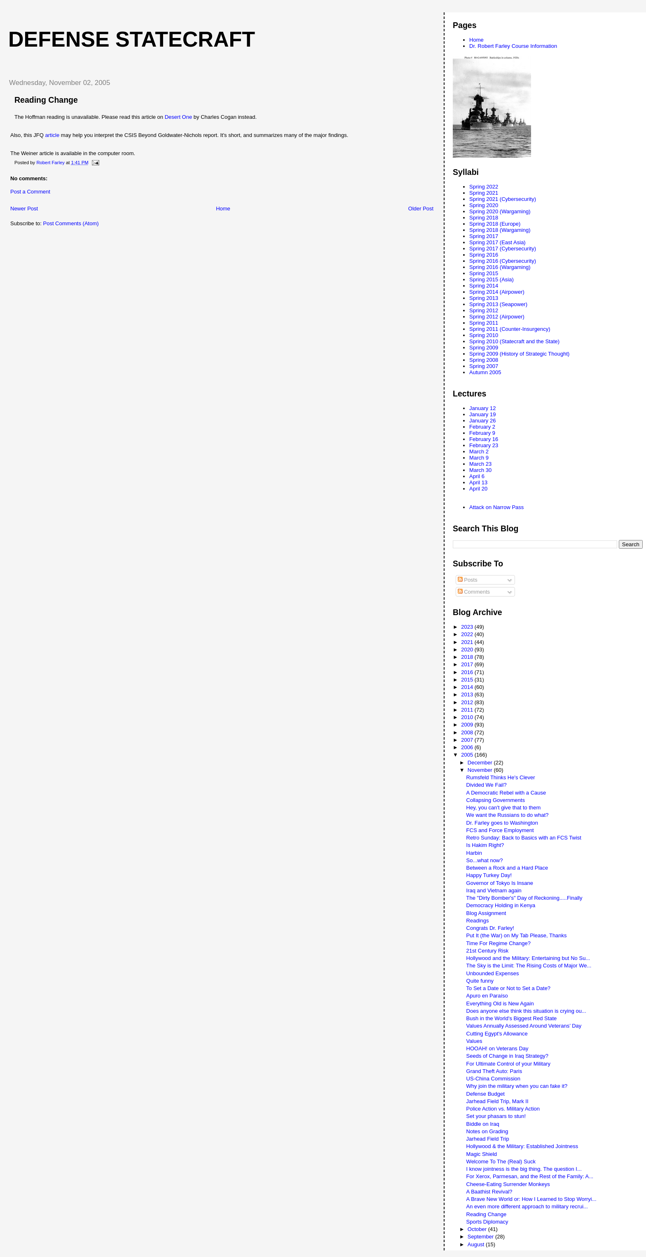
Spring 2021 (483, 193)
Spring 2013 (483, 298)
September (481, 1236)
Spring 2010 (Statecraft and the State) (514, 341)
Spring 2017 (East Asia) (497, 242)
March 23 (480, 464)
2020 (468, 649)
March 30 (480, 470)
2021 (468, 642)
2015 (468, 680)
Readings (477, 920)
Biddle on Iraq (482, 1124)
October (478, 1229)
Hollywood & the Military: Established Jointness (522, 1146)
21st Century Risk (487, 951)
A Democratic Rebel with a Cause (506, 793)
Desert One (178, 117)
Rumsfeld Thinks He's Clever (500, 777)
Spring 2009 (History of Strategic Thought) (519, 354)
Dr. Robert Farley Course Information (513, 46)
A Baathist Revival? (489, 1192)
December (481, 762)
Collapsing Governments (495, 800)
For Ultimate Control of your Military (508, 1064)
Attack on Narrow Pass (496, 507)
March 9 (479, 458)
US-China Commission (493, 1078)
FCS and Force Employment (500, 830)
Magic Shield (481, 1154)
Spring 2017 (483, 236)
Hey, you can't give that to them (503, 807)
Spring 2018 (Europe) (494, 224)
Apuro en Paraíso (487, 996)
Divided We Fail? (486, 785)
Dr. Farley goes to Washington (502, 823)
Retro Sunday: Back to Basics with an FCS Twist (523, 838)
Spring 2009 (483, 347)
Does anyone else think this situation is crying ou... (526, 1011)
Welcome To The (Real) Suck (501, 1161)
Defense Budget (485, 1094)
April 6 (477, 476)
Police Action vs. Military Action (503, 1109)
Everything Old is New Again (500, 1003)
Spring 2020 (483, 205)
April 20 (478, 489)
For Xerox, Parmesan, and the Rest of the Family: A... (530, 1176)
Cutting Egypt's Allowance (497, 1034)
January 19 (482, 414)
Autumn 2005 (485, 372)
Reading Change (486, 1214)
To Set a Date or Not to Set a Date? (508, 988)
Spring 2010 (483, 335)
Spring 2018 (483, 218)
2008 (468, 732)
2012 (468, 702)
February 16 (483, 439)
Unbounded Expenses (492, 973)
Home (223, 208)
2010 (468, 717)
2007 (468, 740)
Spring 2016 (483, 255)
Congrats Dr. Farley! (490, 928)
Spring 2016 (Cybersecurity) (502, 261)
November (481, 770)
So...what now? (484, 860)
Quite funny (480, 981)
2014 (468, 687)
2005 (468, 755)
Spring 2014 (483, 286)
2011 (468, 710)
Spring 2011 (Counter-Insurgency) (509, 329)
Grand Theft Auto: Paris (494, 1071)
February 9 (482, 433)
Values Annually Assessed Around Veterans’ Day (524, 1026)
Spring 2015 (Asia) (491, 279)
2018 (468, 657)
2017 (468, 664)
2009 (468, 725)
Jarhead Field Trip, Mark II (497, 1101)
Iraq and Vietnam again (494, 890)
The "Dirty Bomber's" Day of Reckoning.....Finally (524, 898)
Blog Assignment (486, 913)
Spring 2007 (483, 366)
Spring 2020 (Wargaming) (499, 211)
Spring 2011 (483, 323)
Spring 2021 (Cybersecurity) (502, 199)
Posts (467, 580)
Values (474, 1041)
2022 (468, 634)
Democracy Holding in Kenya (501, 905)
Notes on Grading (487, 1131)
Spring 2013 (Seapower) (498, 304)
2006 (468, 747)
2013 (468, 694)
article (52, 135)
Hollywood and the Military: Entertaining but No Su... (528, 958)
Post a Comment (30, 192)
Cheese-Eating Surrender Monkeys (508, 1184)
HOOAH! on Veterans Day (497, 1048)
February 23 (483, 445)
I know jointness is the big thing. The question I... (524, 1169)
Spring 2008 (483, 360)
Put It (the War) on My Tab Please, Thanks (516, 935)
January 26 (482, 420)
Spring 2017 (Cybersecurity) (502, 248)
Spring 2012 (483, 310)
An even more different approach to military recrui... (527, 1206)
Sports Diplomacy (487, 1222)
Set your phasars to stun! (496, 1116)
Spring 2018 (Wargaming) (499, 230)
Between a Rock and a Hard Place (507, 868)
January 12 (482, 408)
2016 (468, 672)
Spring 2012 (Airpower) (496, 317)
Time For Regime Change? (498, 943)
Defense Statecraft (131, 39)
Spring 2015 (483, 273)
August (477, 1244)
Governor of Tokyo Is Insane (499, 883)
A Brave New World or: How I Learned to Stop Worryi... (531, 1199)
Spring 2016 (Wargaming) (499, 267)
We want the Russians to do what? (507, 815)
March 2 (479, 451)
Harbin (474, 853)
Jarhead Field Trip (487, 1139)
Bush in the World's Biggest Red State (511, 1018)
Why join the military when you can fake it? (517, 1086)
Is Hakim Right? (485, 845)
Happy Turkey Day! (489, 875)
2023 (468, 627)
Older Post (420, 208)
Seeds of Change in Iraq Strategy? (507, 1056)
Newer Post (24, 208)
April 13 (478, 482)
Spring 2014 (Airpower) (496, 292)
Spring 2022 (483, 187)
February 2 (482, 427)
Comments (474, 592)
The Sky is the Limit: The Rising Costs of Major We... (529, 965)
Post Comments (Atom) (71, 223)
